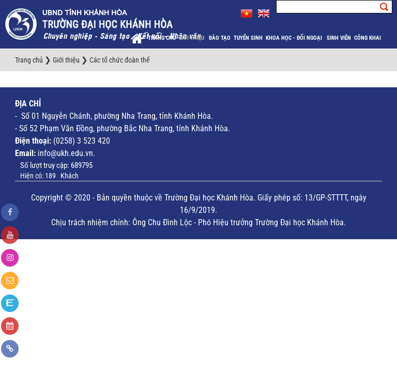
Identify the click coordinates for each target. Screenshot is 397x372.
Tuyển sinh (248, 38)
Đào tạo (220, 38)
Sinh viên (339, 38)
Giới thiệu (192, 38)
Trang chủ (162, 38)
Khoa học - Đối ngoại (295, 38)
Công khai (368, 38)
